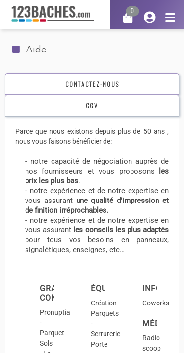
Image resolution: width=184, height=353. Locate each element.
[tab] (92, 84)
